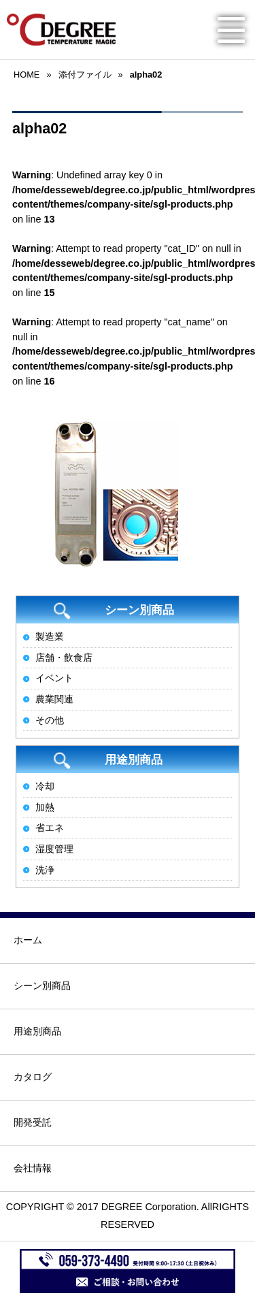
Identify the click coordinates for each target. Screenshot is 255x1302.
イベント (54, 677)
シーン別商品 (42, 985)
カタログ (33, 1076)
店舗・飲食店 (63, 657)
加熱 (44, 807)
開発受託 (33, 1122)
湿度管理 (54, 848)
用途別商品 (37, 1031)
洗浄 (44, 869)
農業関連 (54, 699)
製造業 (49, 636)
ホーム (28, 939)
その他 (49, 720)
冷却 (44, 786)
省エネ (49, 827)
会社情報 (33, 1167)
